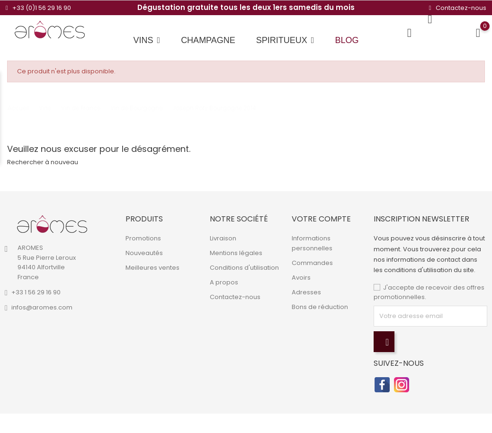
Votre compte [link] (321, 218)
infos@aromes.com (41, 307)
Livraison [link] (223, 238)
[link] (52, 224)
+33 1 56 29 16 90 (36, 292)
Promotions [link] (143, 238)
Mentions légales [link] (236, 252)
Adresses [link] (306, 292)
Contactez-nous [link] (235, 296)
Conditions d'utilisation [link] (244, 267)
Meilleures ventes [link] (152, 267)
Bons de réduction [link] (320, 306)
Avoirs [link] (301, 277)
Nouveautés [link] (144, 252)
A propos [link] (224, 282)
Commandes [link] (312, 262)
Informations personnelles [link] (312, 243)
